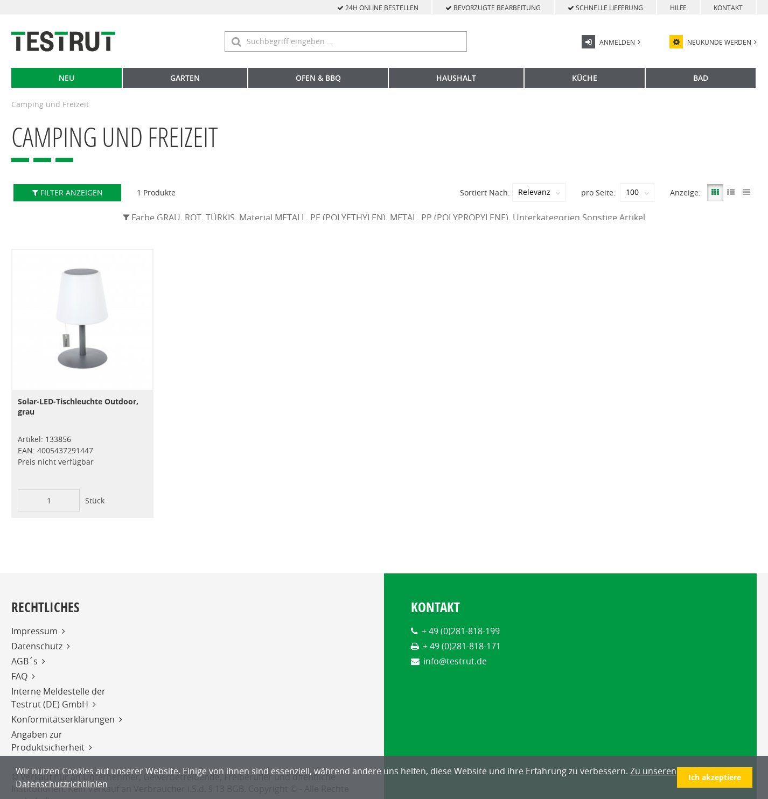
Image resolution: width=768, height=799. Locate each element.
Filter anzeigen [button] (67, 192)
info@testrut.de (455, 661)
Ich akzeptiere (714, 777)
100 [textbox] (632, 192)
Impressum (34, 630)
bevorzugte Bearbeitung (493, 7)
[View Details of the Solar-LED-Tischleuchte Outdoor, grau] (82, 320)
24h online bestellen (377, 7)
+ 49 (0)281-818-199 (461, 630)
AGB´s (24, 661)
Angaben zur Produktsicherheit (48, 740)
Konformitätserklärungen (63, 719)
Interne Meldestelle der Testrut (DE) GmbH (58, 697)
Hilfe (678, 7)
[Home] (63, 41)
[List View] (731, 192)
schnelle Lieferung (605, 7)
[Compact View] (746, 192)
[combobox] (539, 192)
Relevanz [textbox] (534, 192)
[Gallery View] (715, 192)
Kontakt (728, 7)
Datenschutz (36, 645)
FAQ (19, 676)
